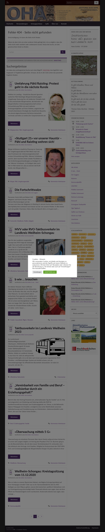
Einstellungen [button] (37, 272)
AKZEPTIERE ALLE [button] (49, 272)
